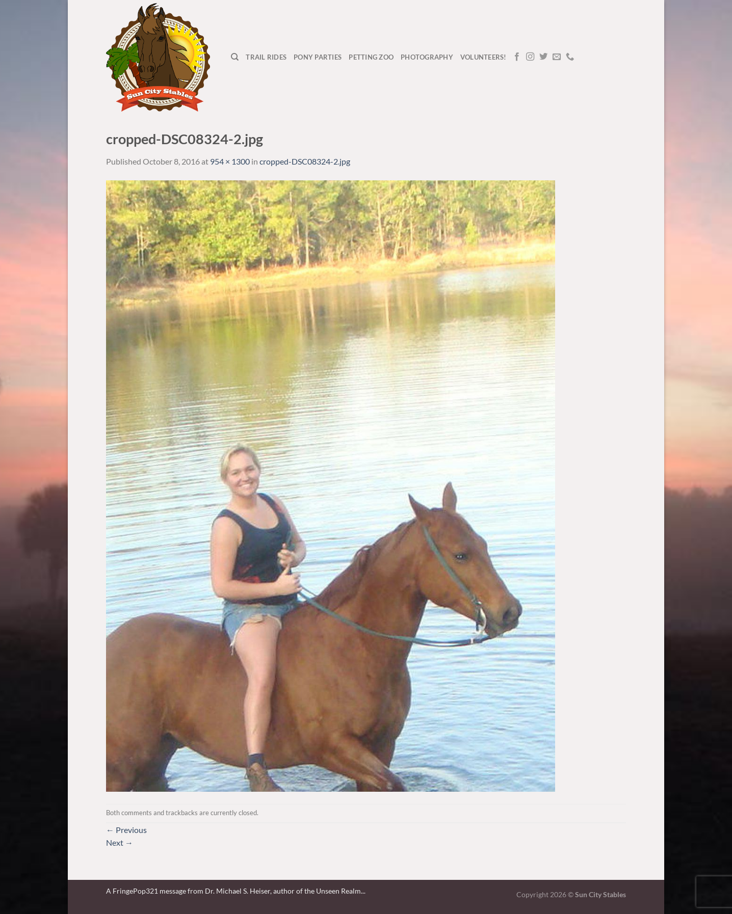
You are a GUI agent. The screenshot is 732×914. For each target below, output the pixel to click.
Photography (427, 57)
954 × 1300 (230, 161)
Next (119, 842)
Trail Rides (266, 57)
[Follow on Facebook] (517, 57)
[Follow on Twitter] (543, 57)
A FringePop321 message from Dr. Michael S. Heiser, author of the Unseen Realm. (234, 890)
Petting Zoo (371, 57)
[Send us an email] (557, 57)
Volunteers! (483, 57)
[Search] (235, 57)
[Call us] (570, 57)
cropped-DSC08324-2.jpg (304, 161)
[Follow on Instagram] (530, 57)
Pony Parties (318, 57)
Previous (126, 830)
